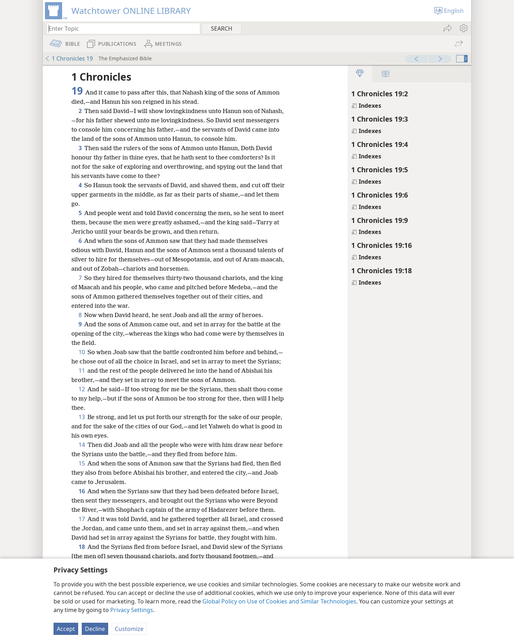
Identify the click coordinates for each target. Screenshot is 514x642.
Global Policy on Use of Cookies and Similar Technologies (279, 601)
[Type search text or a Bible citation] (120, 28)
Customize (129, 629)
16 (81, 510)
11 (81, 389)
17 (81, 537)
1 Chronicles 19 (69, 58)
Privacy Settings (131, 610)
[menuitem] (463, 28)
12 (81, 408)
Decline (95, 629)
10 (81, 361)
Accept (66, 629)
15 (81, 482)
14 (81, 463)
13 (81, 435)
